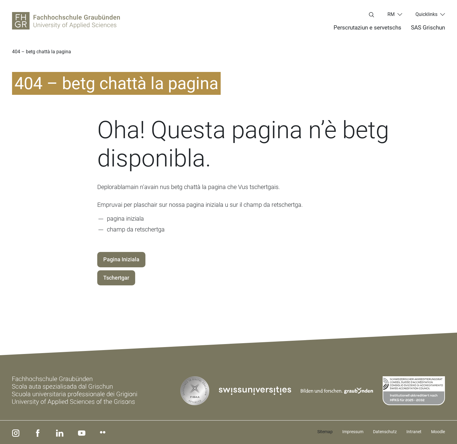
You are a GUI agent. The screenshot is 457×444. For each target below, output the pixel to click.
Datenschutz (385, 431)
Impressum (352, 431)
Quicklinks (426, 14)
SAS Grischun (428, 27)
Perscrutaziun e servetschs (367, 27)
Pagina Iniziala (121, 259)
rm (391, 14)
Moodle (438, 432)
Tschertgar (116, 278)
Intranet (413, 432)
